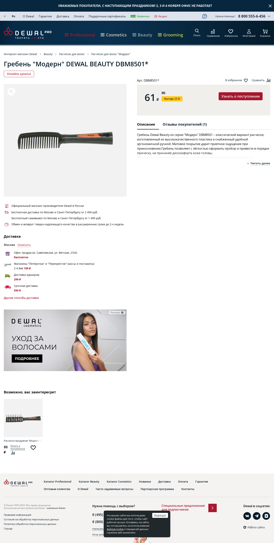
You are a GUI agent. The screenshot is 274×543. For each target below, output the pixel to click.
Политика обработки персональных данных (30, 524)
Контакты (187, 489)
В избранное (233, 80)
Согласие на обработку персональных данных (31, 519)
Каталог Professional (57, 482)
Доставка (63, 16)
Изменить (24, 245)
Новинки (143, 16)
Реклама (115, 312)
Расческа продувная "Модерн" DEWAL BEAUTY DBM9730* (23, 440)
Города (8, 528)
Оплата (79, 16)
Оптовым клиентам (57, 489)
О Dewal (28, 16)
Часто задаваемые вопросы (114, 489)
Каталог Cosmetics (119, 482)
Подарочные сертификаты (107, 16)
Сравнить (258, 80)
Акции (162, 16)
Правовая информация (17, 515)
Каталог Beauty (89, 482)
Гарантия (45, 16)
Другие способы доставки (21, 298)
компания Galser (56, 508)
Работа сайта (256, 527)
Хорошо (160, 515)
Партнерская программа (157, 489)
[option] (65, 140)
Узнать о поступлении (240, 96)
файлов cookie (115, 529)
